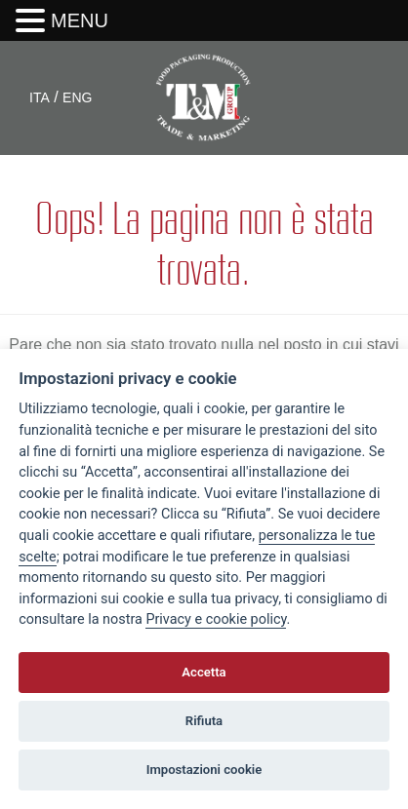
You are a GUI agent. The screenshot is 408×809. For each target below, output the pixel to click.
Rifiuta (204, 720)
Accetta (203, 672)
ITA (39, 97)
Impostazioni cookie (204, 769)
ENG (77, 97)
